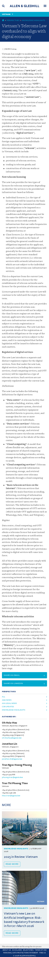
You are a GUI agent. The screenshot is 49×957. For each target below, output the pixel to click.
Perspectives (13, 20)
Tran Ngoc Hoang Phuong (17, 765)
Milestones (28, 950)
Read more (12, 864)
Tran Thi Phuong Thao (15, 783)
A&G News (6, 700)
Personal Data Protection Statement (20, 953)
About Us (6, 950)
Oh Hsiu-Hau (9, 722)
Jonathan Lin (9, 744)
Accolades (17, 950)
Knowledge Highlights (33, 20)
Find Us (42, 953)
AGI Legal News (9, 703)
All (3, 697)
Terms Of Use (41, 950)
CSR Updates (8, 707)
